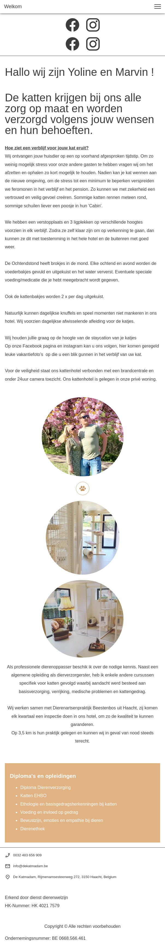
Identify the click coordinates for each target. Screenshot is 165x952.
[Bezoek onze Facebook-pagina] (72, 25)
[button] (157, 6)
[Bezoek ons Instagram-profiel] (93, 25)
